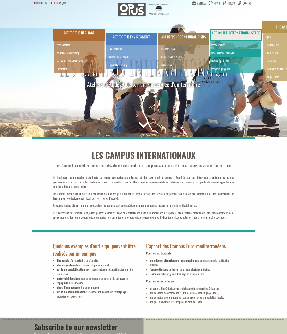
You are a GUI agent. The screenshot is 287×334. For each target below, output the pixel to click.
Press (231, 3)
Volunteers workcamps (68, 53)
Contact (248, 3)
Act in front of (183, 36)
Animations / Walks (119, 57)
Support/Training (118, 65)
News (217, 3)
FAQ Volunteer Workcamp (69, 61)
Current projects (220, 61)
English (41, 3)
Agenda (201, 3)
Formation (61, 69)
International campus (222, 53)
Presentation (63, 45)
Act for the (79, 32)
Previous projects (220, 69)
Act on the (236, 32)
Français (58, 3)
